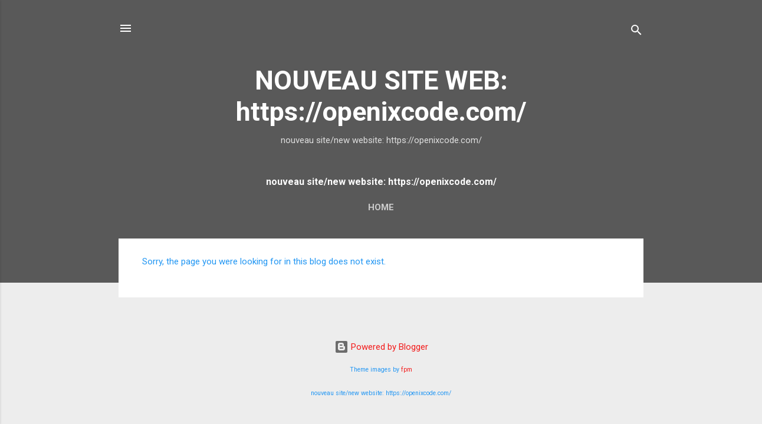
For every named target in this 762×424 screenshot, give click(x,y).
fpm (406, 369)
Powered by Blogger (381, 347)
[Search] (636, 32)
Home (381, 207)
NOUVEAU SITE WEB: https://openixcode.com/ (381, 96)
